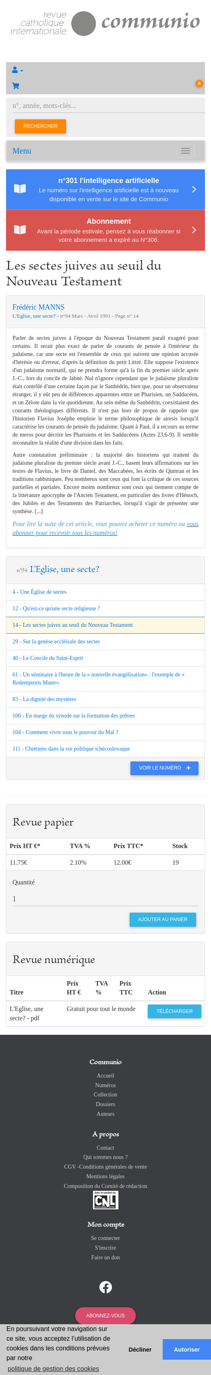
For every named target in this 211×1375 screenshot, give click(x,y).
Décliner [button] (140, 1349)
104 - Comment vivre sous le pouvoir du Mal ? (65, 732)
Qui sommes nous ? (105, 1157)
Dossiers (105, 1104)
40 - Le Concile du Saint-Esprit (47, 658)
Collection (105, 1095)
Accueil (105, 1076)
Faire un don (105, 1257)
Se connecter (105, 1238)
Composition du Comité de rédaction (105, 1186)
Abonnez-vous (105, 1316)
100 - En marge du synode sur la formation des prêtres (73, 716)
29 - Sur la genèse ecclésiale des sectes (56, 642)
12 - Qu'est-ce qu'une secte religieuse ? (56, 608)
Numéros (105, 1085)
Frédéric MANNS (38, 307)
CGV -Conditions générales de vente (105, 1167)
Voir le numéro (166, 768)
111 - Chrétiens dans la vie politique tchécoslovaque (71, 749)
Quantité (23, 882)
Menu (21, 150)
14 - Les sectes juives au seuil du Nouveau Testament (72, 625)
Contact (105, 1148)
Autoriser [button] (187, 1349)
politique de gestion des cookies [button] (53, 1368)
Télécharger (175, 1011)
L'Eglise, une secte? (34, 316)
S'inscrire (105, 1248)
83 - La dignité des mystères (44, 699)
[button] (105, 70)
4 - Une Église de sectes (39, 592)
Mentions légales (105, 1176)
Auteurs (105, 1114)
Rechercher (40, 126)
